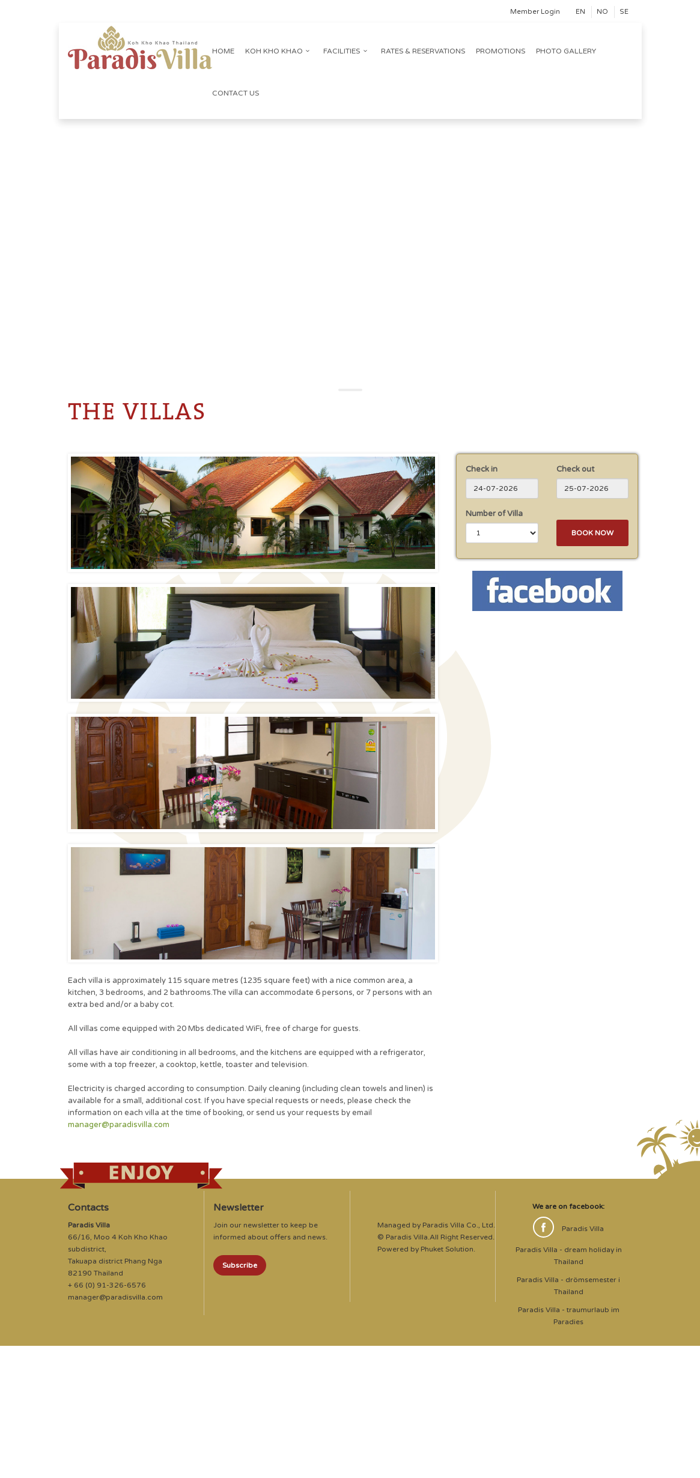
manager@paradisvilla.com (118, 1125)
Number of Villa (494, 514)
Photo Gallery (566, 51)
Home (223, 51)
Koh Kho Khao (279, 51)
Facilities (346, 51)
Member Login (535, 12)
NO (602, 12)
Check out (575, 469)
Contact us (235, 93)
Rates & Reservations (423, 51)
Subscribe (239, 1265)
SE (623, 12)
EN (580, 12)
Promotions (500, 51)
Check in (482, 469)
